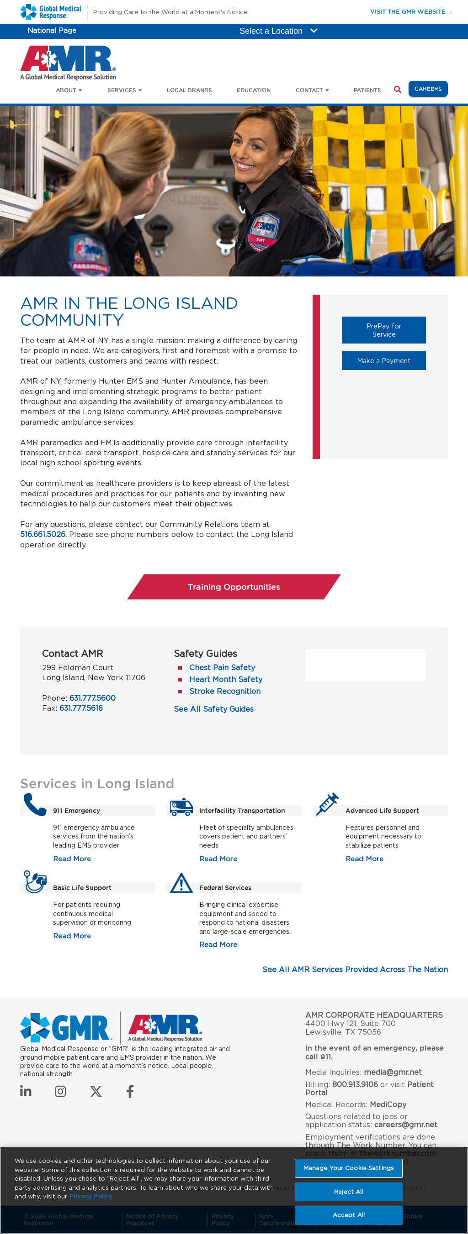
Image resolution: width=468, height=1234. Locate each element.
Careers (431, 88)
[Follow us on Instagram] (60, 1094)
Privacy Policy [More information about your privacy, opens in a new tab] (90, 1196)
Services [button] (121, 90)
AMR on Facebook (347, 661)
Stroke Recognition (225, 691)
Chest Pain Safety (222, 667)
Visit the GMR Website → (411, 11)
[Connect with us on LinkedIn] (26, 1094)
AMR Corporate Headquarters (374, 1015)
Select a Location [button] (278, 31)
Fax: (49, 708)
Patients (367, 90)
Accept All (349, 1215)
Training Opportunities (234, 587)
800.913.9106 (355, 1084)
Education (254, 90)
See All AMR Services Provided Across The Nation (355, 969)
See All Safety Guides (214, 709)
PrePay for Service (396, 330)
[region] (234, 1190)
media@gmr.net (393, 1072)
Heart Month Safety (225, 679)
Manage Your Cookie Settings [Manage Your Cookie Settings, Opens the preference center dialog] (348, 1168)
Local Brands (189, 90)
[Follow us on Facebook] (130, 1094)
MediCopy (388, 1104)
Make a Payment (391, 360)
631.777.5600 (92, 698)
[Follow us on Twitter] (96, 1094)
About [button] (66, 90)
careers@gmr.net (405, 1124)
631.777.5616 (81, 708)
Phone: (54, 698)
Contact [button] (309, 90)
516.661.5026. (43, 534)
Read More (72, 858)
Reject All (348, 1191)
